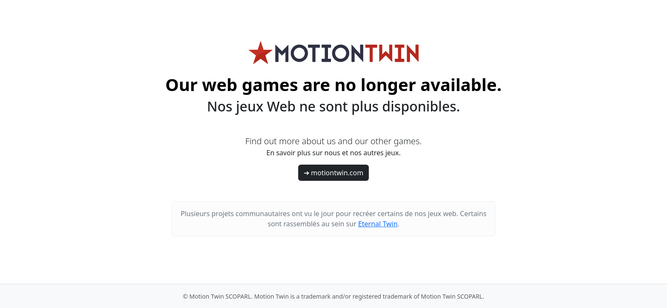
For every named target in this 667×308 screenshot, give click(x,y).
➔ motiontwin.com (333, 172)
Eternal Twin (378, 223)
